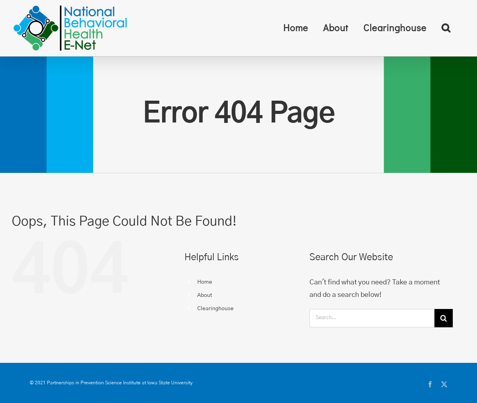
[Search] (443, 318)
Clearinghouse (215, 308)
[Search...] (371, 318)
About (204, 295)
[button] (445, 27)
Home (204, 282)
